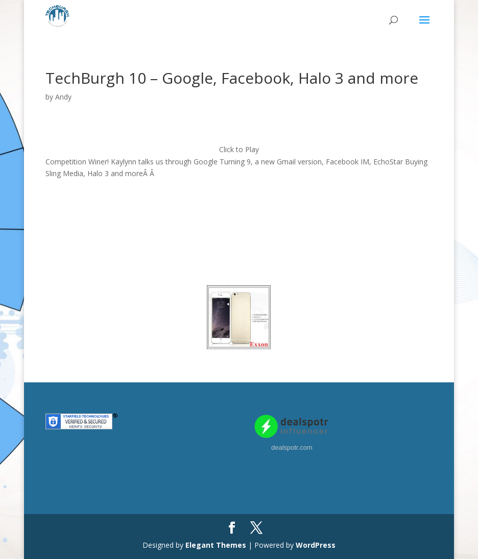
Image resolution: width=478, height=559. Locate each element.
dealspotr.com (292, 447)
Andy (63, 97)
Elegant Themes (215, 545)
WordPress (316, 545)
